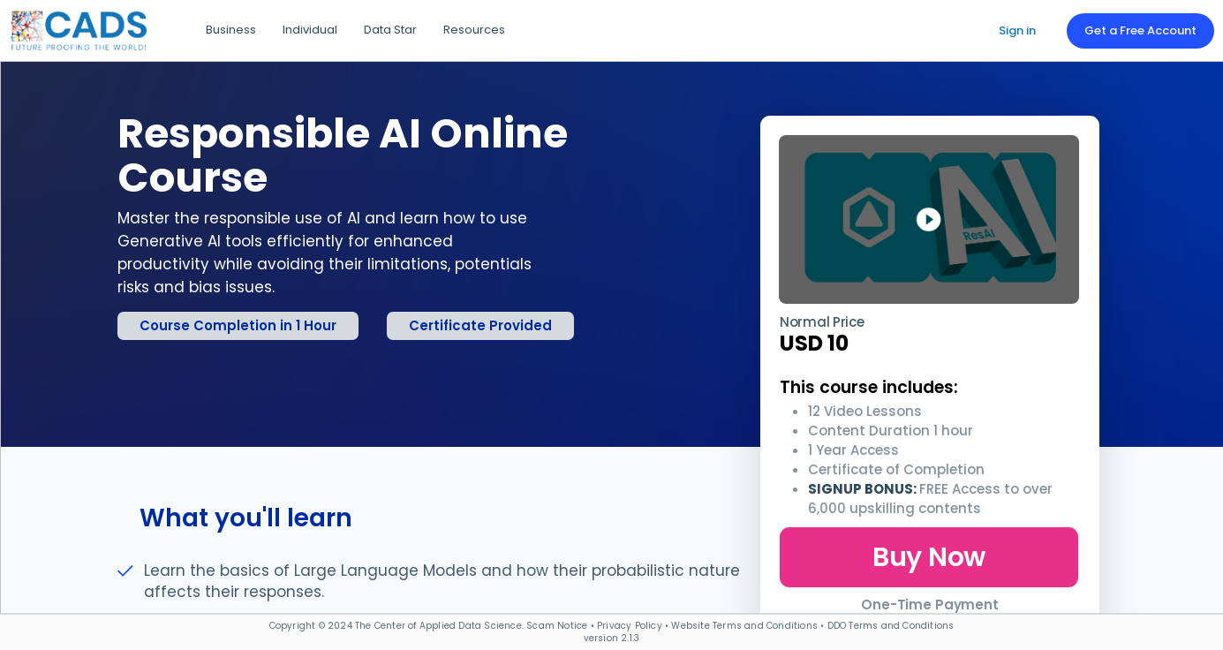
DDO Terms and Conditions (891, 625)
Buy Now (928, 557)
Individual (310, 29)
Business (231, 29)
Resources (474, 29)
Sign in (1017, 30)
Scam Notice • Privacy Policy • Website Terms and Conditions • (676, 625)
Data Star (390, 29)
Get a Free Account (1140, 30)
